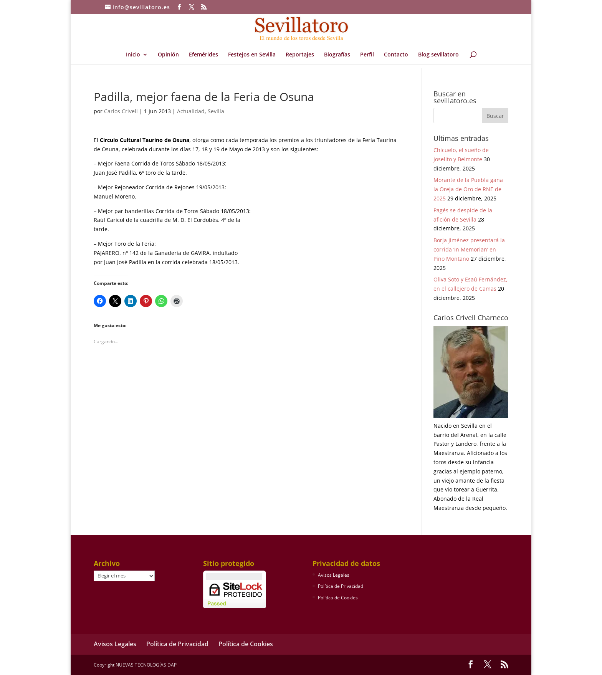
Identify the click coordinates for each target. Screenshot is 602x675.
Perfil (367, 55)
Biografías (337, 55)
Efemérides (203, 55)
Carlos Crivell (121, 111)
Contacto (396, 55)
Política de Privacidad (340, 586)
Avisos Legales (333, 575)
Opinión (168, 55)
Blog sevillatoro (438, 55)
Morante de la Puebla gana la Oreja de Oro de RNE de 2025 (468, 189)
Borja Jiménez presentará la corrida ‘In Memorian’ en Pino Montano (469, 249)
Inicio (133, 55)
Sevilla (216, 111)
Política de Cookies (338, 597)
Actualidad (191, 111)
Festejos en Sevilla (252, 55)
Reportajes (300, 55)
